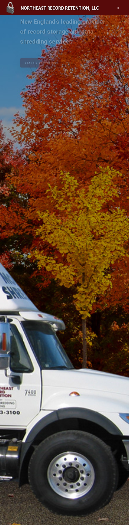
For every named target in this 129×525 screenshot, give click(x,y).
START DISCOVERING (40, 62)
